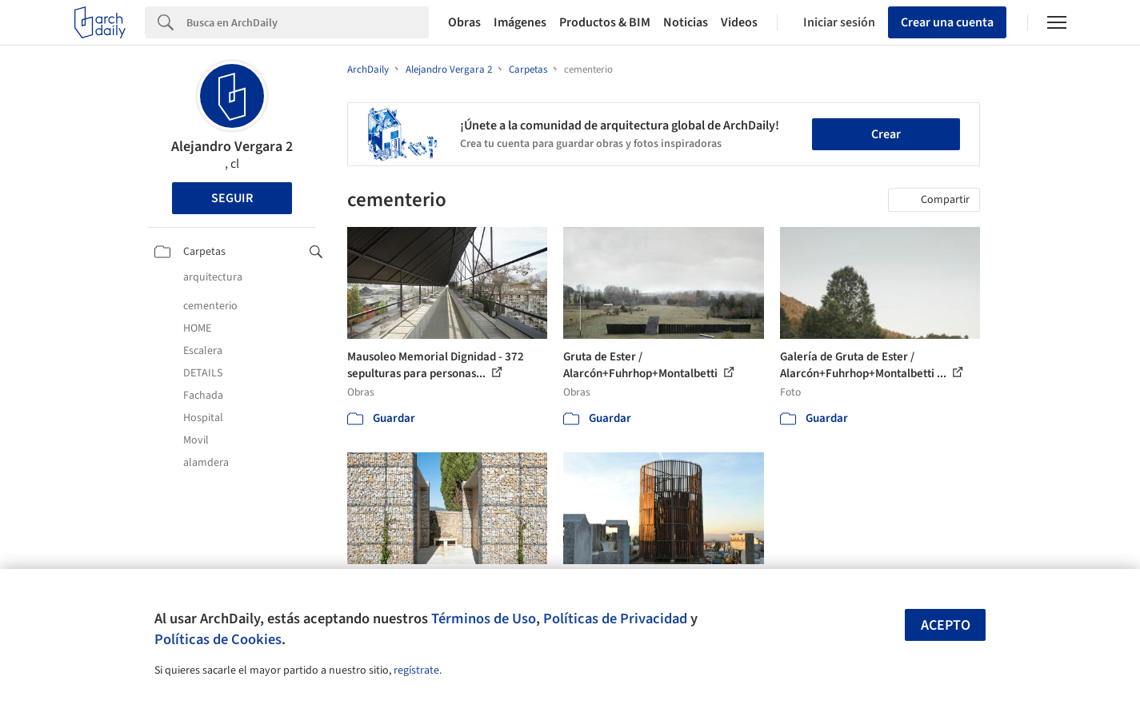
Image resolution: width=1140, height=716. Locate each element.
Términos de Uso (483, 618)
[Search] (307, 22)
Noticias (685, 22)
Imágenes (520, 22)
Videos (739, 22)
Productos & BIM (604, 22)
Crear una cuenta (947, 22)
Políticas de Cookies (218, 639)
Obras (464, 22)
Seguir (232, 198)
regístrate (416, 670)
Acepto (945, 625)
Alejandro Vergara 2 (232, 147)
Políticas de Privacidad (615, 618)
